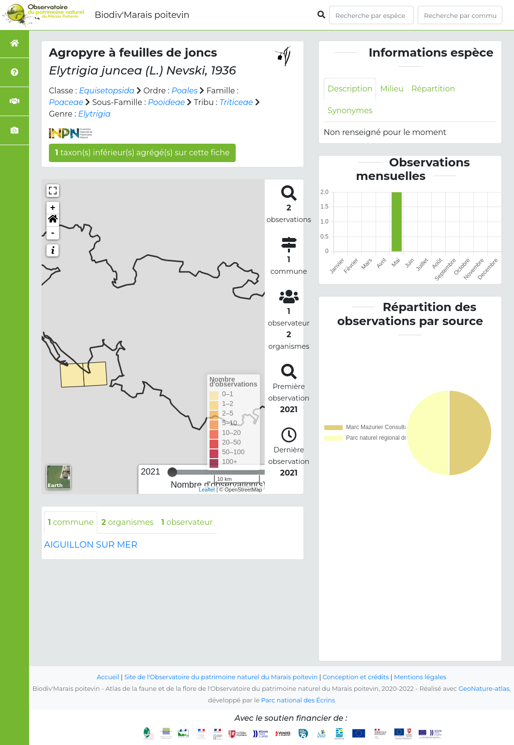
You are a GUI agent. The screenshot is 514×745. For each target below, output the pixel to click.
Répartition (433, 88)
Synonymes (350, 110)
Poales (185, 90)
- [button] (53, 233)
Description (350, 88)
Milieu (392, 88)
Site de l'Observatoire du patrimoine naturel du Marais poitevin (220, 677)
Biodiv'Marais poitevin (141, 15)
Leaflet (207, 489)
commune (71, 522)
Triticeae (236, 102)
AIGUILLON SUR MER (90, 544)
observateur (187, 522)
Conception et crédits (356, 677)
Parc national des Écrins (298, 700)
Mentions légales (420, 677)
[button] (52, 220)
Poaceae (66, 102)
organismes (128, 522)
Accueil (107, 677)
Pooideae (166, 102)
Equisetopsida (107, 90)
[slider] (172, 472)
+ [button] (53, 208)
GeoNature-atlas (483, 688)
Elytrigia (94, 114)
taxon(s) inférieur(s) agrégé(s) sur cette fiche (142, 152)
